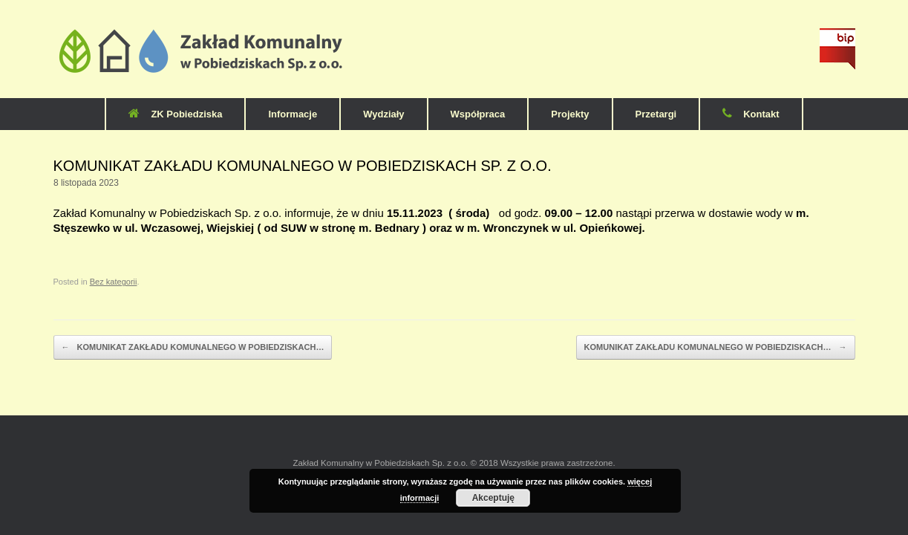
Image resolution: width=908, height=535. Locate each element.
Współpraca (478, 114)
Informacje (292, 114)
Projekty (570, 114)
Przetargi (656, 114)
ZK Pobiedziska (175, 114)
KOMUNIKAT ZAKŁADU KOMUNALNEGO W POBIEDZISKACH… (193, 347)
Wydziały (383, 114)
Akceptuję (493, 498)
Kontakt (750, 114)
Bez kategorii (113, 281)
